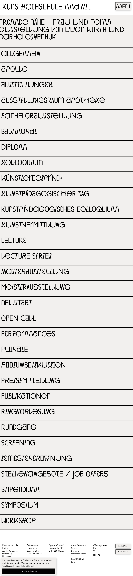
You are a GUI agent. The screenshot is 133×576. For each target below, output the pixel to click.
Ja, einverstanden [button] (29, 571)
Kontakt (123, 546)
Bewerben (123, 552)
